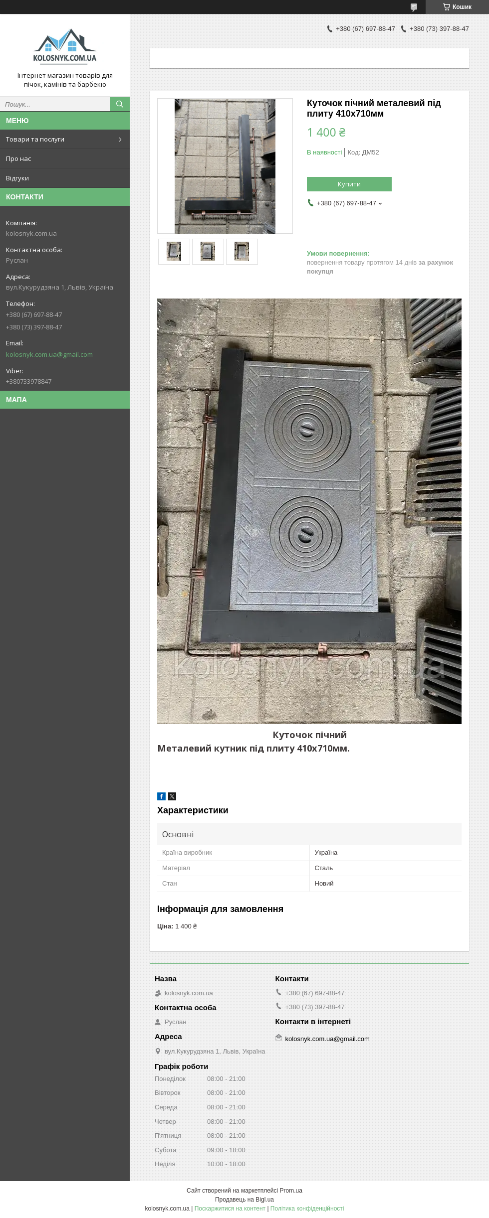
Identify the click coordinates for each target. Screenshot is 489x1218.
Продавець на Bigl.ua (244, 1199)
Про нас (18, 158)
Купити (349, 183)
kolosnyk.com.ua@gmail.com (49, 354)
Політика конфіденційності (307, 1208)
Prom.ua (291, 1190)
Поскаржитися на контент (230, 1208)
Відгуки (17, 177)
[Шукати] (120, 104)
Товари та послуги (35, 139)
